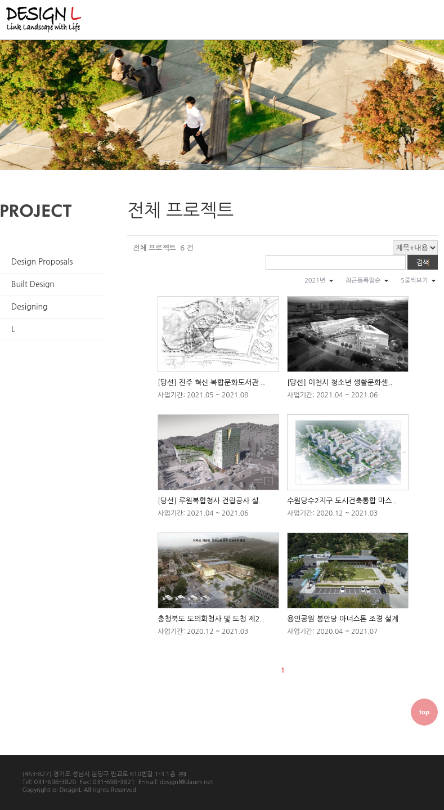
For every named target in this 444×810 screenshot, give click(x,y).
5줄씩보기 (414, 281)
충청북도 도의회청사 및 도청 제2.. (211, 619)
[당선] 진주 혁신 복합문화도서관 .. (211, 382)
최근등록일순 (363, 281)
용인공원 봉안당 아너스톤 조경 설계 (342, 619)
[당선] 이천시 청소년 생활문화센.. (339, 382)
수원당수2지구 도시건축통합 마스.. (341, 500)
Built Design (33, 284)
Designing (29, 307)
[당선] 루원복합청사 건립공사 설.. (210, 500)
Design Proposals (42, 262)
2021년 (314, 281)
